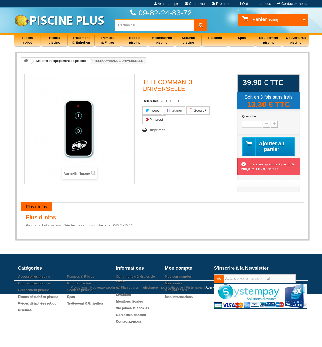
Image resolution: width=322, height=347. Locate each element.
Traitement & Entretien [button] (81, 40)
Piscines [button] (215, 38)
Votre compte (166, 4)
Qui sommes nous (255, 4)
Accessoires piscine (34, 276)
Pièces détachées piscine (38, 297)
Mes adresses (176, 290)
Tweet (152, 110)
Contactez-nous (292, 4)
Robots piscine (79, 283)
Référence (150, 101)
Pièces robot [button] (27, 40)
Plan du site (129, 340)
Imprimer (157, 130)
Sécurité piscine (80, 290)
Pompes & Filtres (80, 276)
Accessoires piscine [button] (162, 40)
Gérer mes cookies (131, 315)
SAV (119, 288)
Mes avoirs (173, 283)
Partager (174, 110)
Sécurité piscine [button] (188, 40)
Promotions (223, 4)
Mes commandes (178, 276)
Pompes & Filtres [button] (108, 40)
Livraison (123, 295)
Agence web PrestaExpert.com (228, 340)
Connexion (195, 4)
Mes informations (179, 297)
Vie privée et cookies (132, 308)
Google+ (198, 110)
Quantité (249, 116)
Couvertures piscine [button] (296, 40)
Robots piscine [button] (135, 40)
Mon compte (178, 268)
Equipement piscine (34, 290)
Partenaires (194, 340)
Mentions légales (129, 301)
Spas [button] (242, 38)
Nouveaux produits (104, 340)
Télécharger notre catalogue (162, 340)
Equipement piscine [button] (268, 40)
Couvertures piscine (34, 283)
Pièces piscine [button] (54, 40)
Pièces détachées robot (36, 303)
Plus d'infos (36, 207)
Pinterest (154, 119)
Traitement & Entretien (85, 303)
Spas (71, 297)
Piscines (25, 310)
